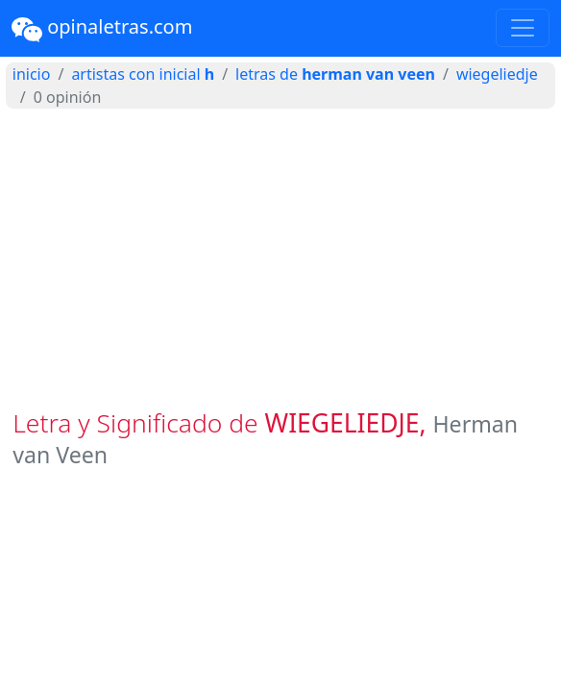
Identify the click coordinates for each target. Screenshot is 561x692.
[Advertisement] (280, 258)
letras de (335, 74)
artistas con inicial (142, 74)
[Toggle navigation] (522, 28)
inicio (31, 74)
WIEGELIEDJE (497, 74)
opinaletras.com (102, 28)
